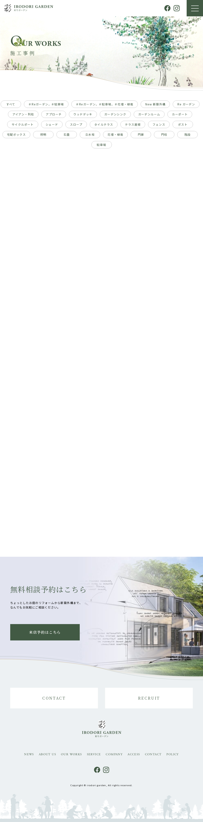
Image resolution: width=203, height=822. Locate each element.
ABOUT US (47, 754)
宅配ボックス (16, 134)
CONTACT (54, 698)
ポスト (182, 124)
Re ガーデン (186, 104)
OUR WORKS (71, 754)
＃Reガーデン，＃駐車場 (46, 104)
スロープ (76, 124)
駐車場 (101, 145)
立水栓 (90, 134)
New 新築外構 (155, 104)
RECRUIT (149, 698)
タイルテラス (103, 124)
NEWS (29, 754)
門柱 (164, 134)
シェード (52, 124)
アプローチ (54, 114)
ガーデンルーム (149, 114)
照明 (43, 134)
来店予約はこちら (45, 632)
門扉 (141, 134)
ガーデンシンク (115, 114)
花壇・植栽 (115, 134)
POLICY (172, 754)
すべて (10, 104)
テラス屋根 (133, 124)
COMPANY (114, 754)
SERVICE (94, 754)
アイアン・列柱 (23, 114)
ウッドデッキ (82, 114)
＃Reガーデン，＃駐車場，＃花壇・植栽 (104, 104)
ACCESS (134, 754)
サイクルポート (23, 124)
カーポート (180, 114)
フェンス (159, 124)
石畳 (67, 134)
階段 (187, 134)
